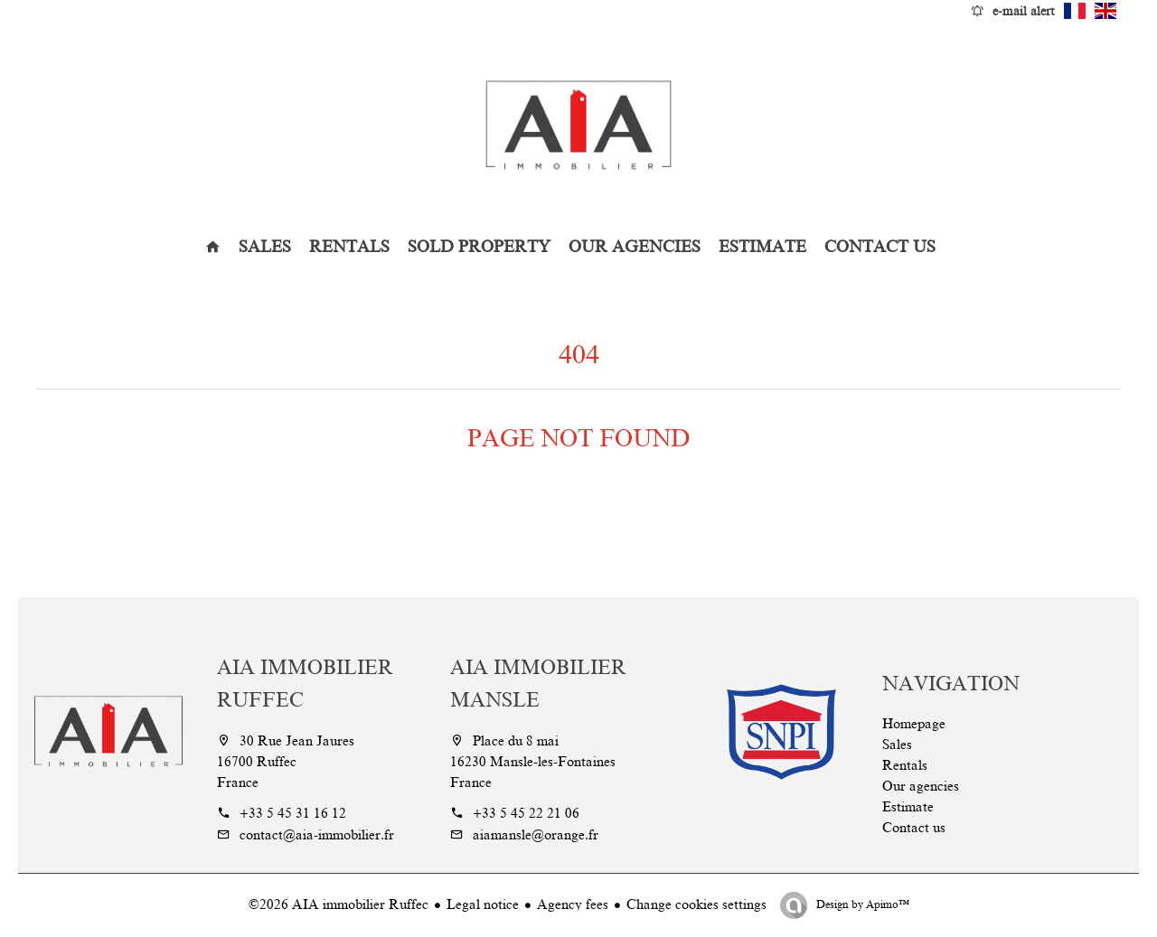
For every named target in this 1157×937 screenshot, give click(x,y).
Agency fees (572, 904)
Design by (861, 904)
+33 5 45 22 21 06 (526, 813)
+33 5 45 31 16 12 (293, 813)
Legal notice (483, 904)
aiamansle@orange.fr (535, 835)
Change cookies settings (696, 904)
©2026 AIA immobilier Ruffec (338, 904)
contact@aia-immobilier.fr (317, 835)
